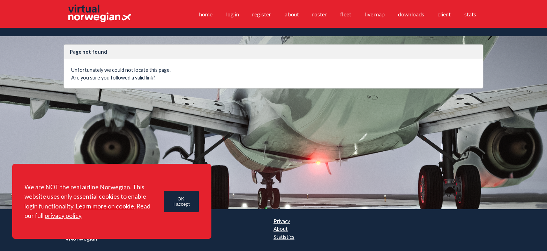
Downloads (411, 14)
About (292, 14)
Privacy (282, 221)
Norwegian (115, 187)
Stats (470, 14)
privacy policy (63, 215)
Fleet (345, 14)
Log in (232, 14)
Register (261, 14)
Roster (319, 14)
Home (205, 14)
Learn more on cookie (105, 206)
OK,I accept (181, 201)
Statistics (284, 237)
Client (444, 14)
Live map (375, 14)
